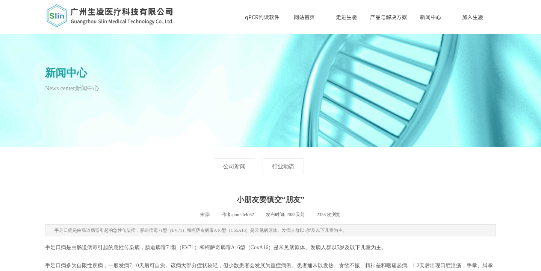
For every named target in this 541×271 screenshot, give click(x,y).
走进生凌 (346, 17)
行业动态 (283, 166)
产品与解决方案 (388, 17)
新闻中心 (430, 17)
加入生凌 (472, 17)
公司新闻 (234, 166)
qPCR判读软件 (262, 17)
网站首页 (304, 17)
